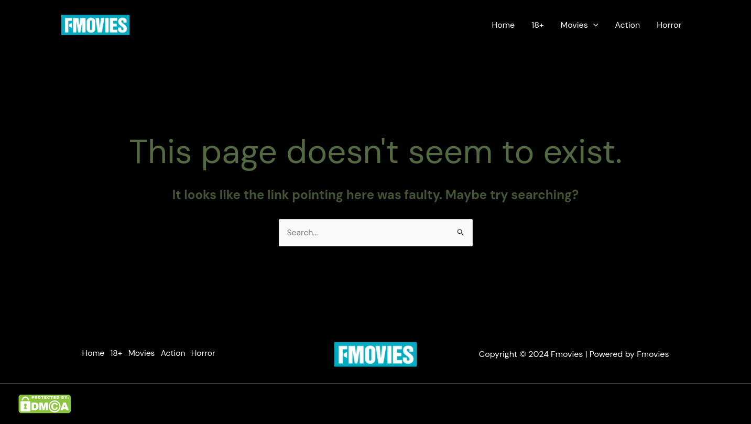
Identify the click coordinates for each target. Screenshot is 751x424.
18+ (537, 24)
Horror (669, 24)
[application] (593, 25)
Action (627, 24)
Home (503, 24)
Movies (579, 25)
